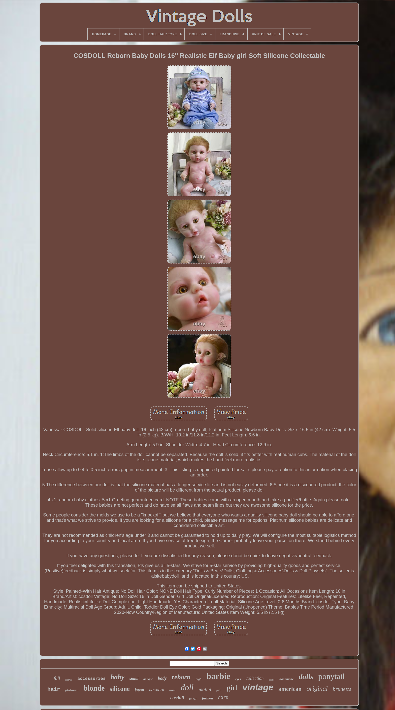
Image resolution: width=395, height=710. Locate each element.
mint (172, 690)
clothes (68, 679)
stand (134, 679)
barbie (218, 676)
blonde (94, 688)
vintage (257, 687)
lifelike (193, 698)
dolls (306, 676)
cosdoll (177, 697)
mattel (205, 689)
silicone (120, 688)
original (317, 688)
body (162, 678)
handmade (286, 679)
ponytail (331, 676)
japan (139, 690)
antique (148, 679)
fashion (207, 698)
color (271, 679)
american (290, 689)
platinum (71, 690)
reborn (181, 677)
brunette (342, 689)
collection (255, 678)
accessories (91, 678)
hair (53, 689)
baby (117, 677)
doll (187, 687)
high (199, 679)
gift (219, 690)
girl (231, 687)
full (57, 678)
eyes (238, 679)
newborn (156, 689)
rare (223, 697)
